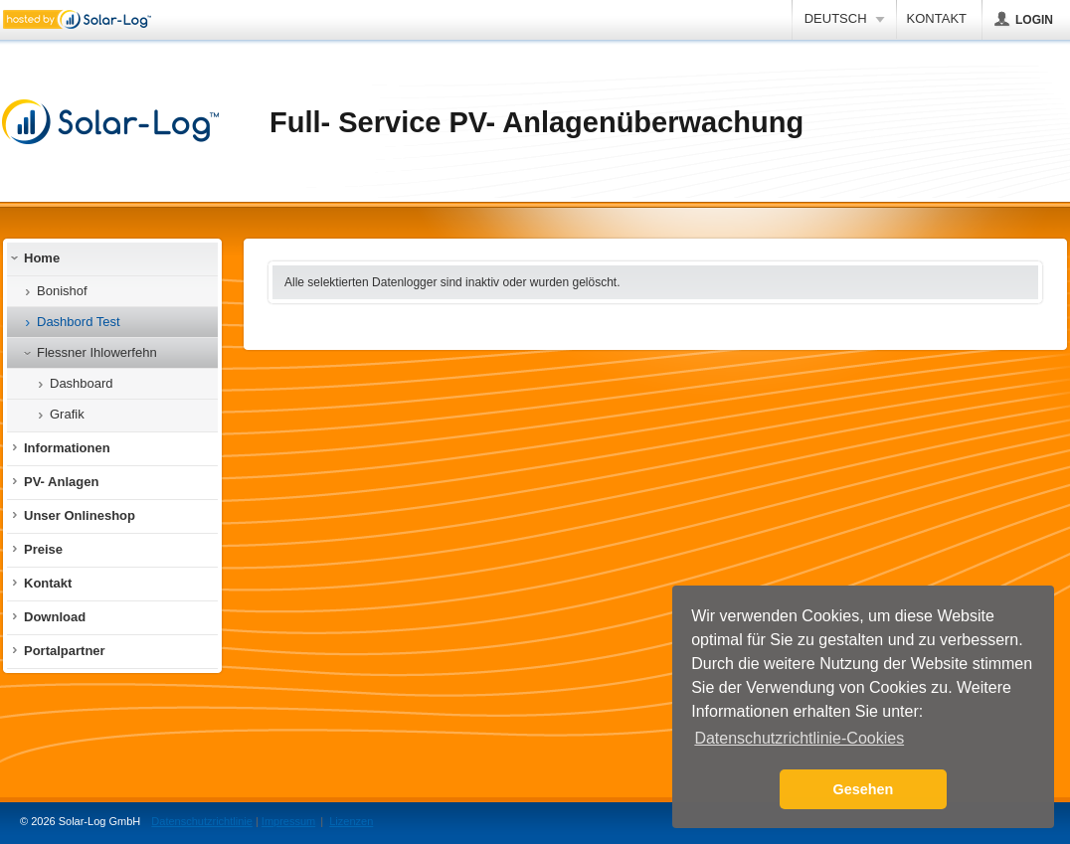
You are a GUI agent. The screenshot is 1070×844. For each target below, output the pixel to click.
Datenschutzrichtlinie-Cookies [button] (799, 738)
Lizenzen (351, 821)
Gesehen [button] (863, 789)
